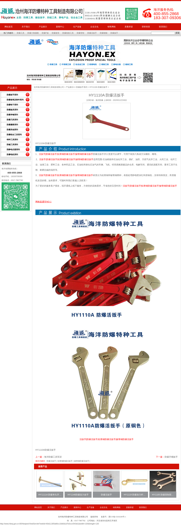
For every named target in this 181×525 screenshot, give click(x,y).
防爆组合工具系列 (14, 135)
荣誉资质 (146, 27)
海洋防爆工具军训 (53, 457)
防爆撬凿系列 (12, 125)
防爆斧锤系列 (12, 115)
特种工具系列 (12, 139)
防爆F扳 (45, 33)
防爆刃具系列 (12, 120)
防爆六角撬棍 (33, 33)
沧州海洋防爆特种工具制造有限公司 (49, 87)
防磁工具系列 (12, 144)
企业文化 (94, 27)
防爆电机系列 (12, 154)
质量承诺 (129, 27)
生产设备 (77, 27)
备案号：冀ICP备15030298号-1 (113, 517)
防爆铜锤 (103, 33)
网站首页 (9, 27)
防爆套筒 (55, 33)
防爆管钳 (80, 33)
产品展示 (43, 27)
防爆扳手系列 (12, 95)
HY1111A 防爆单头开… (49, 494)
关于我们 (26, 27)
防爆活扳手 (92, 33)
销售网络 (112, 27)
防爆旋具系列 (12, 110)
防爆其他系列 (12, 130)
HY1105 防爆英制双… (163, 494)
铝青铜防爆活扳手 (65, 461)
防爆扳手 (114, 33)
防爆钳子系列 (12, 105)
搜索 (177, 33)
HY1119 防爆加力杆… (134, 494)
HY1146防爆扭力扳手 (78, 494)
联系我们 (163, 27)
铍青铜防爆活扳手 (81, 461)
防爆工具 (20, 33)
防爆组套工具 (68, 33)
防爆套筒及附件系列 (15, 100)
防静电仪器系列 (13, 149)
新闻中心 (60, 27)
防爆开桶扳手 (171, 457)
